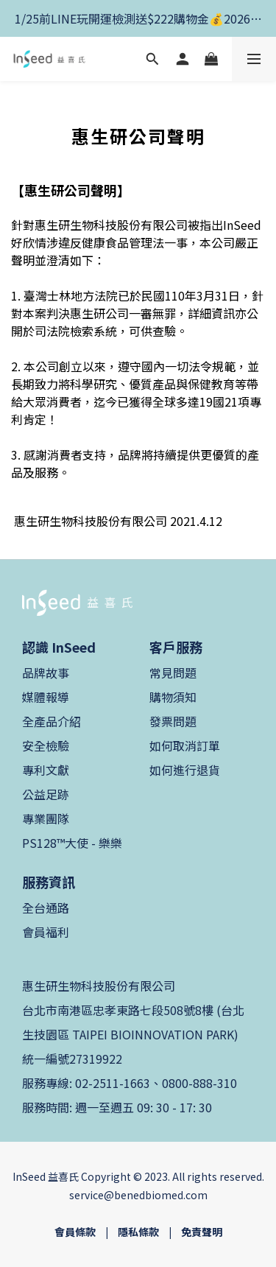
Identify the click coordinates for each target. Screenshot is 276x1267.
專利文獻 (45, 770)
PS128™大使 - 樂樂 (72, 843)
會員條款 (75, 1231)
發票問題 (173, 721)
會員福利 (45, 932)
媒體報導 (45, 697)
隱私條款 (138, 1231)
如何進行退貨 (184, 770)
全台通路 (45, 907)
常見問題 (173, 672)
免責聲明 (201, 1231)
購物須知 (173, 697)
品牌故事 (45, 672)
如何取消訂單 (184, 745)
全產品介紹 (51, 721)
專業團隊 (45, 818)
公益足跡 (45, 794)
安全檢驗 (45, 745)
